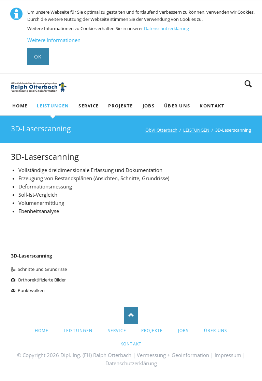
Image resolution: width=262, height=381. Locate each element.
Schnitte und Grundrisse (42, 269)
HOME (42, 330)
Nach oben (131, 315)
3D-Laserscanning (31, 255)
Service (117, 330)
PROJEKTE (152, 330)
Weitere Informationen (54, 40)
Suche (248, 84)
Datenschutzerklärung (166, 28)
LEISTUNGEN (196, 130)
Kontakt (131, 344)
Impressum (228, 355)
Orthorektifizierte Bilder (42, 280)
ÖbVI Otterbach (161, 130)
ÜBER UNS (216, 330)
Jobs (183, 330)
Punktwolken (31, 290)
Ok (38, 56)
